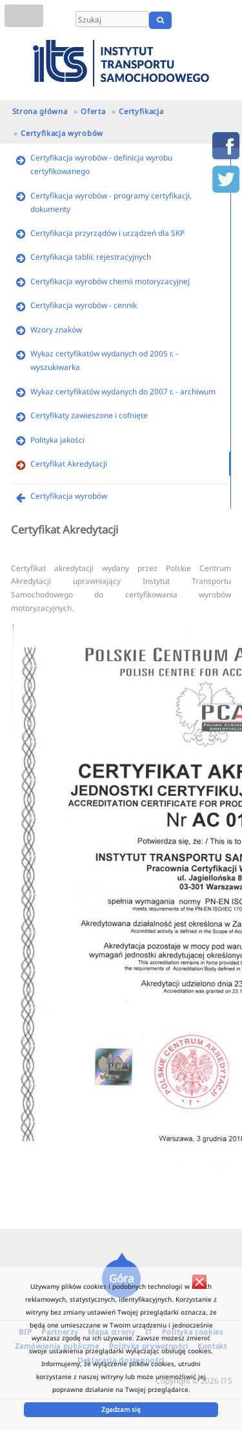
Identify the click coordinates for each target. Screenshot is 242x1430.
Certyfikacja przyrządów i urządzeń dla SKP (107, 232)
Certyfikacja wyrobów (62, 133)
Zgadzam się (121, 1409)
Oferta (93, 111)
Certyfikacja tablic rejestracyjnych (90, 256)
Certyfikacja (141, 111)
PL (192, 20)
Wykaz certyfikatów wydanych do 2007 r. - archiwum (123, 391)
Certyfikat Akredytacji (68, 463)
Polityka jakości (57, 439)
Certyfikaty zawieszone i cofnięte (89, 415)
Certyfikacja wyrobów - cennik (83, 305)
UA (227, 20)
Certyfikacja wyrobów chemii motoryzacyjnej (110, 281)
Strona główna (40, 111)
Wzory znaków (56, 329)
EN (208, 20)
